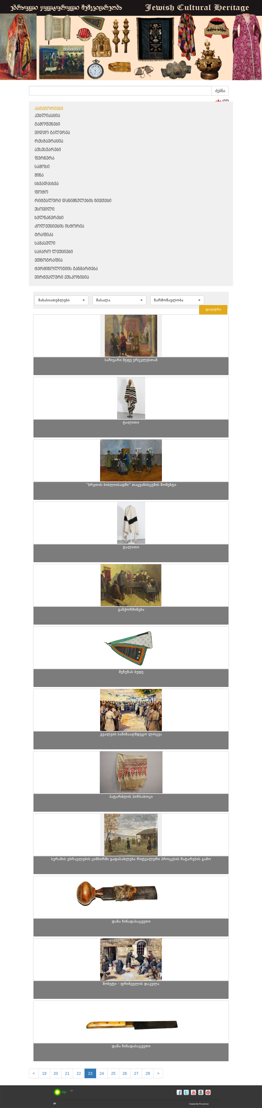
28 (147, 1073)
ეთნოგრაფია (49, 260)
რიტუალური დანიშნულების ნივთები (73, 200)
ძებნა (220, 90)
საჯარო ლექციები (54, 251)
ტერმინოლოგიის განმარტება (66, 269)
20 (56, 1073)
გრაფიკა (44, 234)
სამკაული (45, 243)
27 (136, 1073)
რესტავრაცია (49, 141)
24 (102, 1073)
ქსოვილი (44, 209)
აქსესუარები (48, 149)
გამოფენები (47, 124)
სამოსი (42, 166)
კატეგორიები (49, 108)
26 (124, 1073)
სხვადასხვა (47, 183)
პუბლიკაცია (47, 115)
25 (113, 1073)
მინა (39, 175)
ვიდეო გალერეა (52, 132)
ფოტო (41, 192)
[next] (158, 1073)
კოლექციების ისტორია (59, 226)
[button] (61, 300)
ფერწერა (44, 158)
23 (90, 1073)
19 (44, 1073)
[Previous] (34, 1073)
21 (67, 1073)
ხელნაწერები (49, 217)
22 (79, 1073)
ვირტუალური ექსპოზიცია (62, 277)
